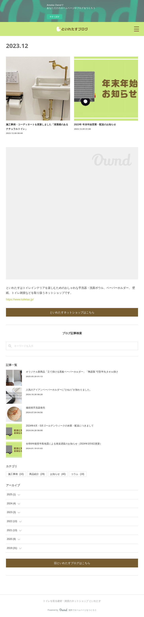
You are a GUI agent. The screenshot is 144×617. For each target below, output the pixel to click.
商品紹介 (37, 474)
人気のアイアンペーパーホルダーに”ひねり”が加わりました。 (59, 389)
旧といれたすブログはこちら (72, 563)
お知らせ (58, 474)
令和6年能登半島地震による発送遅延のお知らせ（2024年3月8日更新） (64, 443)
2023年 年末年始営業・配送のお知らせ (95, 124)
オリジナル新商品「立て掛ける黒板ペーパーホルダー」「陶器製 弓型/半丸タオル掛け (72, 371)
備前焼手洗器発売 (35, 407)
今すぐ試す (55, 17)
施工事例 (16, 474)
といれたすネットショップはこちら (72, 312)
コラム (77, 474)
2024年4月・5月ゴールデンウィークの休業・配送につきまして (60, 425)
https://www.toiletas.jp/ (20, 299)
